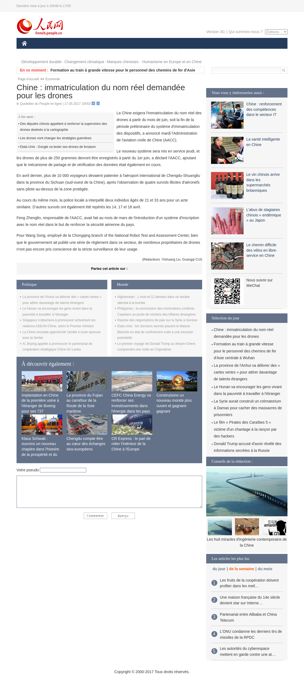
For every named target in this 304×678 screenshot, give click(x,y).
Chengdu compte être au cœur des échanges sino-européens (86, 443)
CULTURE (150, 51)
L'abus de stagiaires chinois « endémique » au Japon (263, 214)
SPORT (220, 51)
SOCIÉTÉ (174, 51)
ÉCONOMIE (54, 51)
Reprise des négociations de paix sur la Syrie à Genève (157, 320)
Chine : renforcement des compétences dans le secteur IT (264, 109)
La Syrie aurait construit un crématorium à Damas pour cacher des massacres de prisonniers (248, 408)
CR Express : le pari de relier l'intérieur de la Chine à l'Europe (131, 443)
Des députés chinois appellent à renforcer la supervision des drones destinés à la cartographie (63, 127)
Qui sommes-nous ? (246, 32)
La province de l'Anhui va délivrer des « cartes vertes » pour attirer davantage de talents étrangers (247, 372)
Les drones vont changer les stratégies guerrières (55, 138)
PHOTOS (268, 51)
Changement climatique (84, 62)
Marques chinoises (123, 62)
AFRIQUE (102, 51)
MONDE (80, 51)
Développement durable (41, 62)
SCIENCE (126, 51)
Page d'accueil (28, 79)
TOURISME (243, 51)
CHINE (31, 51)
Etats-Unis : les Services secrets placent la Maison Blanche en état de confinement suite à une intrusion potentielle (155, 332)
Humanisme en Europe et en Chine (172, 62)
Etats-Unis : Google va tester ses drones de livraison (58, 147)
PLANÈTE (198, 51)
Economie (53, 79)
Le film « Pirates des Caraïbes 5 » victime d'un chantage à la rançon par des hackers (245, 429)
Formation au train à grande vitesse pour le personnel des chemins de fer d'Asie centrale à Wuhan (245, 351)
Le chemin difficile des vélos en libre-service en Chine (261, 250)
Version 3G (215, 32)
